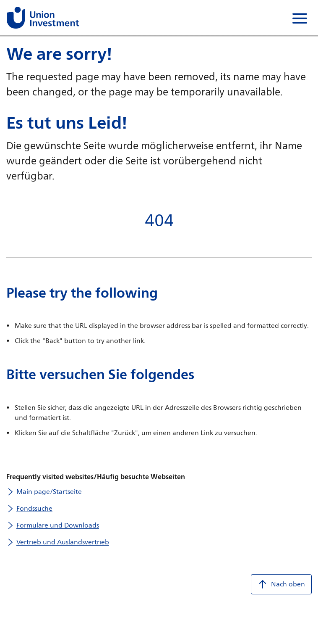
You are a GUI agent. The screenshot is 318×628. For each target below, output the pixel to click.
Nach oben (281, 584)
